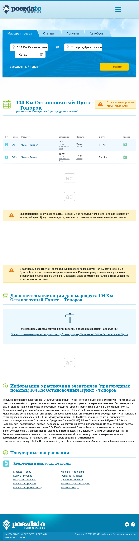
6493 (14, 150)
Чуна (24, 137)
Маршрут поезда (19, 33)
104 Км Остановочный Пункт (64, 139)
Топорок (79, 139)
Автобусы (97, 33)
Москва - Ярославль (73, 464)
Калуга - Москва (22, 468)
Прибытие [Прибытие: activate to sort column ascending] (80, 130)
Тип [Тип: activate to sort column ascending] (6, 130)
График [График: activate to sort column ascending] (126, 130)
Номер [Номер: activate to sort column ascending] (15, 130)
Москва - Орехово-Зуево (75, 476)
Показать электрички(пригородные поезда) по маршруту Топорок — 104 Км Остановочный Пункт (69, 327)
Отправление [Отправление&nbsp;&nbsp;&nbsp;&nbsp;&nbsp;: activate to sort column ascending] (66, 130)
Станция (49, 33)
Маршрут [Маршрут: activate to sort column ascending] (25, 130)
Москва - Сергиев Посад (27, 480)
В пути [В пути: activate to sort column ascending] (102, 130)
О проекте (27, 527)
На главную (11, 527)
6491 (14, 137)
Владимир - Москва (24, 472)
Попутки (72, 33)
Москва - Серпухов (24, 476)
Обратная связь (15, 530)
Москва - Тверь (22, 464)
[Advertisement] (69, 81)
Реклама (42, 527)
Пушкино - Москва (72, 472)
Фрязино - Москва (71, 468)
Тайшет (34, 137)
